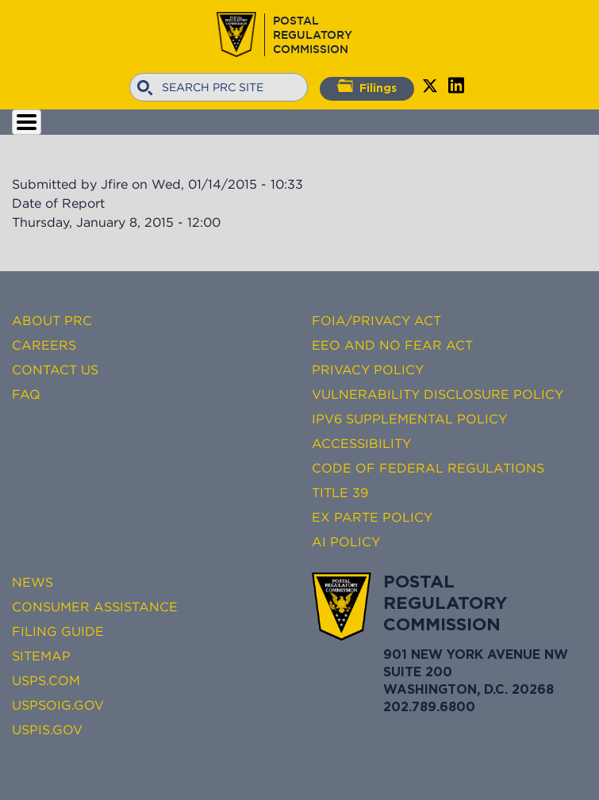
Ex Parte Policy (372, 517)
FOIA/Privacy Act (376, 320)
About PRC (52, 320)
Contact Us (55, 369)
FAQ (26, 394)
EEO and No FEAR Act (392, 345)
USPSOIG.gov (58, 705)
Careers (44, 345)
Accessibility (361, 443)
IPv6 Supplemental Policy (409, 418)
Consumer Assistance (95, 606)
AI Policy (346, 541)
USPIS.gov (47, 729)
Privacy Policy (368, 369)
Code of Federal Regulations (428, 468)
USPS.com (46, 680)
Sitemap (41, 656)
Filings (367, 86)
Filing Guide (58, 631)
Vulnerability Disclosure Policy (437, 394)
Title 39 (340, 492)
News (32, 582)
